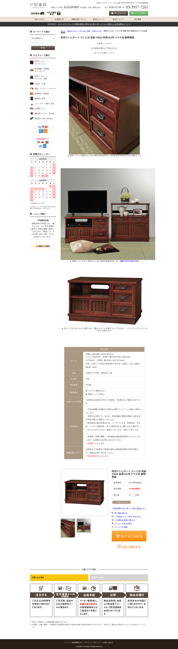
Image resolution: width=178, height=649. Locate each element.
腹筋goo (44, 118)
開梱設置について (79, 19)
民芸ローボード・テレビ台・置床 (42, 77)
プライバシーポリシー (92, 642)
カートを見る (139, 13)
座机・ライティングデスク (45, 89)
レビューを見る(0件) (123, 524)
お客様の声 (59, 19)
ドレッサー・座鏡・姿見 (44, 103)
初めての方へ (39, 19)
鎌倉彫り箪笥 (40, 99)
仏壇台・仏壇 (40, 84)
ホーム (63, 31)
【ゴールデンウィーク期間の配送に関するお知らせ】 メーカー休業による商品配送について (93, 24)
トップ (66, 642)
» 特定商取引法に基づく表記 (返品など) (128, 508)
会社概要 (137, 19)
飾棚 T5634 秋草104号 (129, 261)
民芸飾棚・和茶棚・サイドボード (43, 70)
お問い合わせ (108, 642)
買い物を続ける (121, 513)
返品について (118, 19)
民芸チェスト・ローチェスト (41, 62)
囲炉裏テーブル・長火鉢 (44, 113)
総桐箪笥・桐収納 (42, 94)
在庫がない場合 (97, 577)
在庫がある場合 (38, 577)
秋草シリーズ (97, 31)
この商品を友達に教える (124, 520)
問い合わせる (118, 13)
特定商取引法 (77, 642)
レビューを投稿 (121, 527)
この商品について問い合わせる (127, 517)
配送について (98, 19)
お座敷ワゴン (40, 108)
